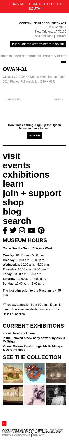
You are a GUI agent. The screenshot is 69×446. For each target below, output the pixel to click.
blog (12, 211)
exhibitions (26, 174)
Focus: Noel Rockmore (19, 333)
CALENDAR (45, 56)
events (17, 165)
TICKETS (6, 56)
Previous (13, 99)
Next (59, 99)
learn (13, 184)
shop (13, 202)
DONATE (19, 56)
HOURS (61, 36)
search (17, 221)
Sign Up (34, 135)
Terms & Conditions (16, 435)
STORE (31, 56)
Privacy (38, 435)
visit (11, 156)
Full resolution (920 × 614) (38, 81)
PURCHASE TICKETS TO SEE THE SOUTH (38, 44)
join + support (32, 193)
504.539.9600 (44, 36)
